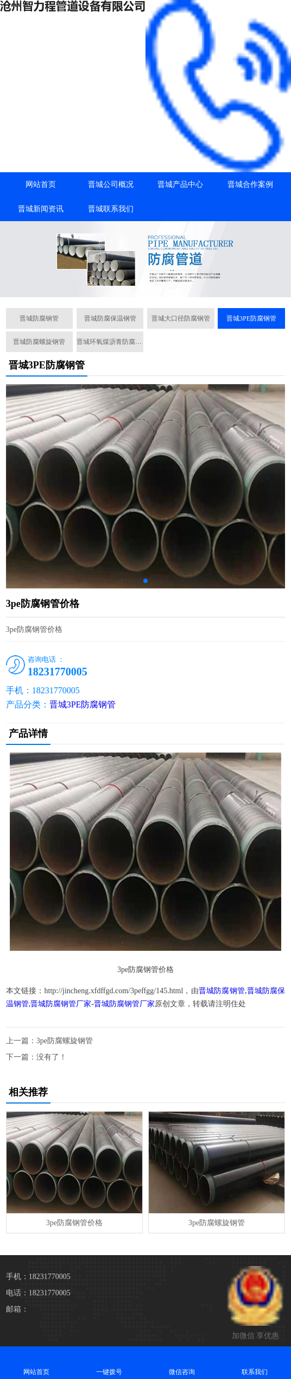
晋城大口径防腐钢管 (180, 318)
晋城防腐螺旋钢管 (39, 342)
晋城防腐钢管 (39, 318)
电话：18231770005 (38, 1293)
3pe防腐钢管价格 (74, 1223)
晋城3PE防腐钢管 (251, 318)
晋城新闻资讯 (41, 209)
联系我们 (254, 1362)
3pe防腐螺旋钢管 (64, 1041)
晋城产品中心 (180, 184)
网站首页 (41, 184)
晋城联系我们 (111, 209)
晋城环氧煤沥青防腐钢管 (110, 342)
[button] (145, 287)
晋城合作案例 (250, 184)
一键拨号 (109, 1362)
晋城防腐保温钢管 (110, 318)
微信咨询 (182, 1362)
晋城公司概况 (111, 184)
